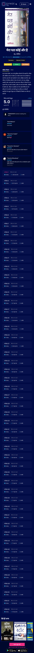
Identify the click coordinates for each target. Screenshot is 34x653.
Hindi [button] (23, 4)
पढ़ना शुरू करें (17, 644)
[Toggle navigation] (30, 4)
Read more (10, 151)
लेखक (12, 70)
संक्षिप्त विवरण (5, 70)
